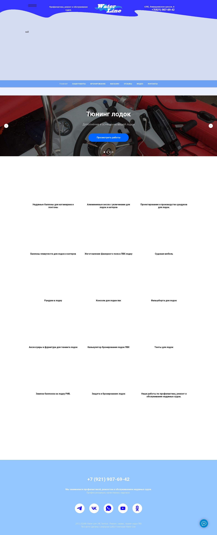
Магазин (114, 84)
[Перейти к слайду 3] (110, 152)
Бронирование (97, 84)
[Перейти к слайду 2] (107, 152)
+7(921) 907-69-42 (163, 9)
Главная (63, 84)
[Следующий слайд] (211, 126)
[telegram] (80, 508)
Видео (140, 84)
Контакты (153, 84)
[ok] (137, 508)
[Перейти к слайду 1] (104, 152)
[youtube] (123, 508)
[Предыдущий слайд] (6, 126)
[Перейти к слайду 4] (112, 152)
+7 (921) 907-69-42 (108, 479)
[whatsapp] (108, 508)
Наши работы (79, 84)
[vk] (94, 508)
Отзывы (128, 84)
